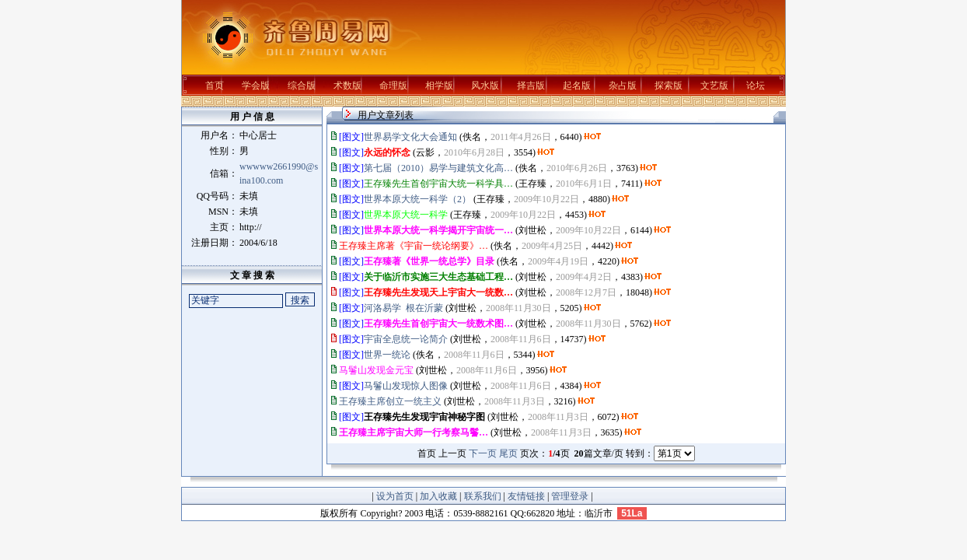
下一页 (483, 453)
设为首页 (395, 496)
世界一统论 (387, 354)
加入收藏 (438, 496)
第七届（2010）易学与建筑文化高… (438, 168)
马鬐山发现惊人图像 (406, 385)
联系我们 (482, 496)
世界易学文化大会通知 (410, 136)
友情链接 (526, 496)
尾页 (508, 453)
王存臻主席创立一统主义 (390, 401)
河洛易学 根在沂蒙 (403, 308)
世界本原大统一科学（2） (417, 199)
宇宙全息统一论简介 (406, 339)
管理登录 (569, 496)
